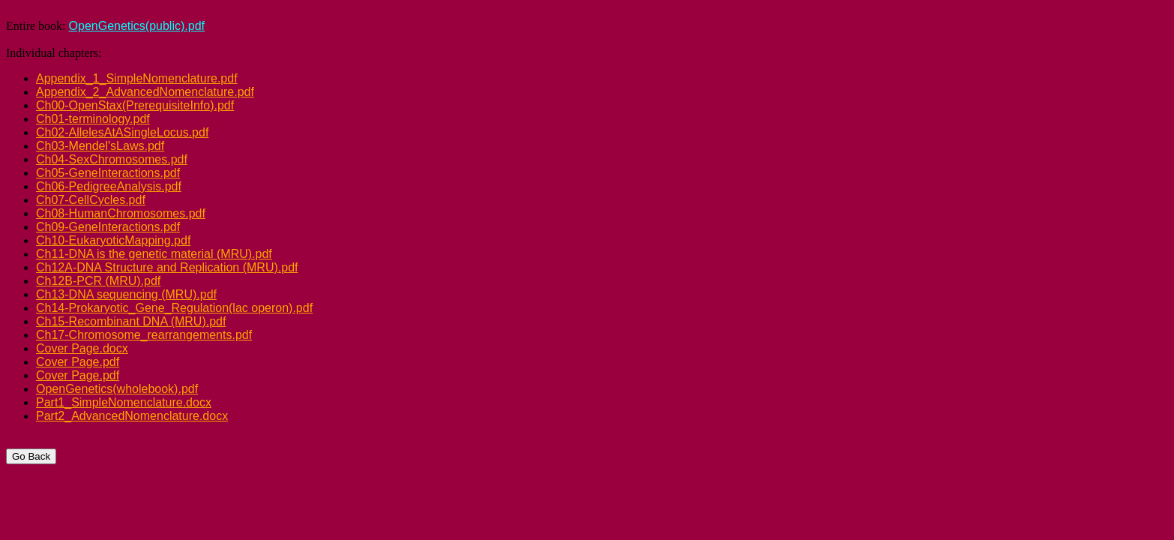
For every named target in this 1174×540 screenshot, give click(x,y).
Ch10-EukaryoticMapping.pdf (113, 240)
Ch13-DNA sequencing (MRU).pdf (126, 294)
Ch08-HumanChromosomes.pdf (120, 213)
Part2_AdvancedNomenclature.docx (132, 416)
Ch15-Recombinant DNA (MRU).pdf (131, 321)
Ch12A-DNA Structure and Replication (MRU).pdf (167, 267)
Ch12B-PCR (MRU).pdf (98, 280)
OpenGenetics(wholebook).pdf (117, 388)
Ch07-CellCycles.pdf (90, 200)
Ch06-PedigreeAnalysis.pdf (108, 186)
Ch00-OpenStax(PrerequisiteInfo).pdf (135, 105)
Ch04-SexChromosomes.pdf (111, 159)
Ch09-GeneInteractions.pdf (108, 226)
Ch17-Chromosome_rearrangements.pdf (144, 334)
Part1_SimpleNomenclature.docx (123, 402)
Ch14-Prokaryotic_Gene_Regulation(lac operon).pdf (174, 308)
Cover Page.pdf (77, 362)
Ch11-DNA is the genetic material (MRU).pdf (154, 254)
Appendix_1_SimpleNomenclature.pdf (137, 78)
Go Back (31, 456)
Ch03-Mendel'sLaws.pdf (100, 146)
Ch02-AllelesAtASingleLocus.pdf (122, 132)
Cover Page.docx (82, 348)
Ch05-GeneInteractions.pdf (108, 172)
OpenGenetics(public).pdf (137, 26)
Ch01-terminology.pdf (93, 118)
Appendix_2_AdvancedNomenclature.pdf (145, 92)
